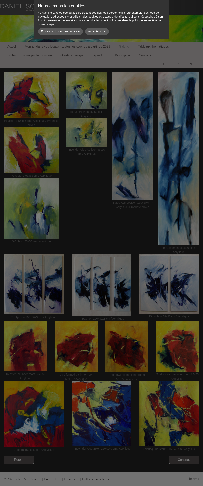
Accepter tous (97, 31)
